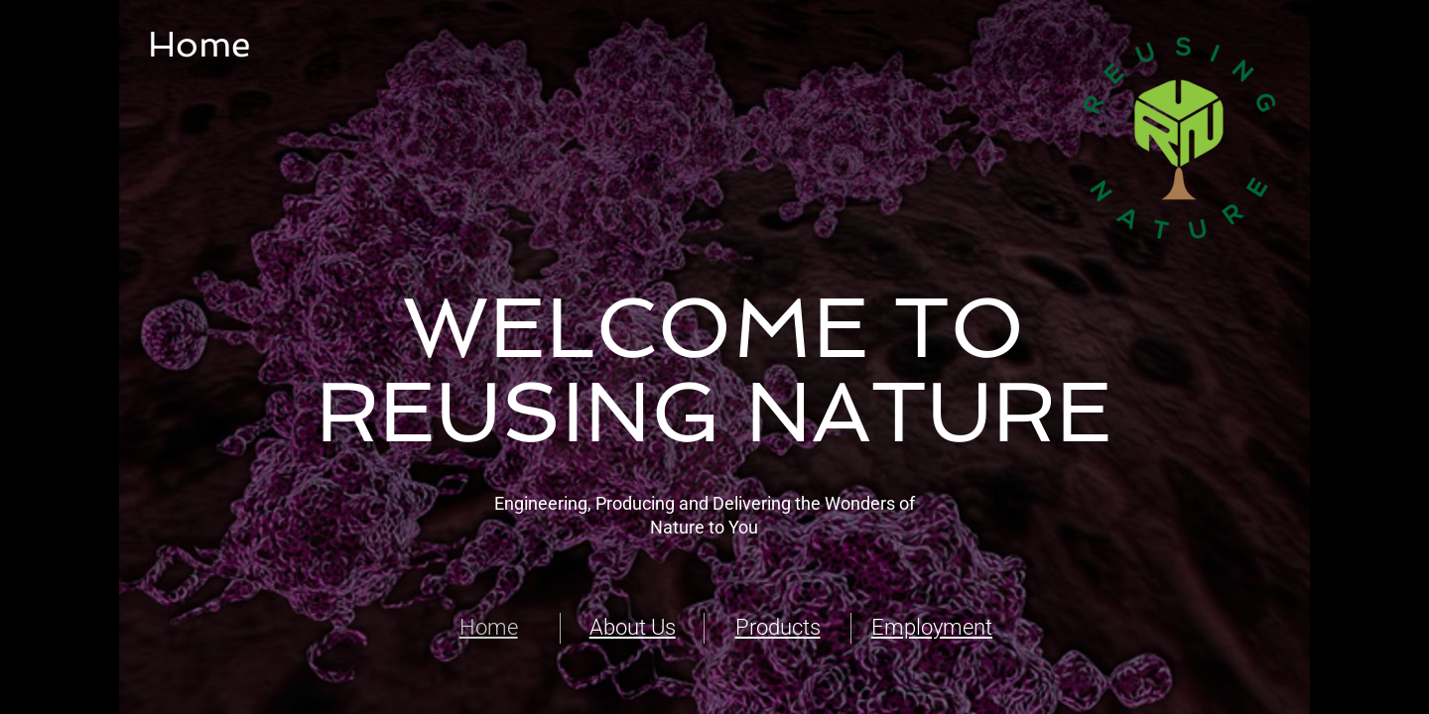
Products (778, 627)
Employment (931, 627)
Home (488, 627)
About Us (632, 627)
